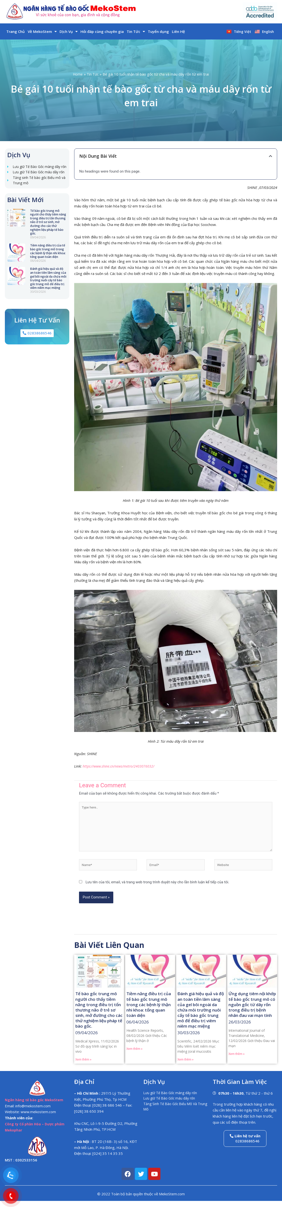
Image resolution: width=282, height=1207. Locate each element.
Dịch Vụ (69, 31)
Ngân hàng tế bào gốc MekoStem (35, 1105)
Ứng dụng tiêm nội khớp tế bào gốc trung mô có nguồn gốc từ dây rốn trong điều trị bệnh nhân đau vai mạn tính (252, 1010)
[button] (270, 156)
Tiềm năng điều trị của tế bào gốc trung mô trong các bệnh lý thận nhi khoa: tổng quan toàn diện (48, 265)
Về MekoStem (42, 31)
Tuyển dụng (158, 31)
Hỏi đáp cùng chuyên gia (102, 31)
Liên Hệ (178, 31)
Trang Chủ (15, 31)
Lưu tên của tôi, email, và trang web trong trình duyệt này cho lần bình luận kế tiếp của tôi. (157, 888)
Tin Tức (136, 31)
